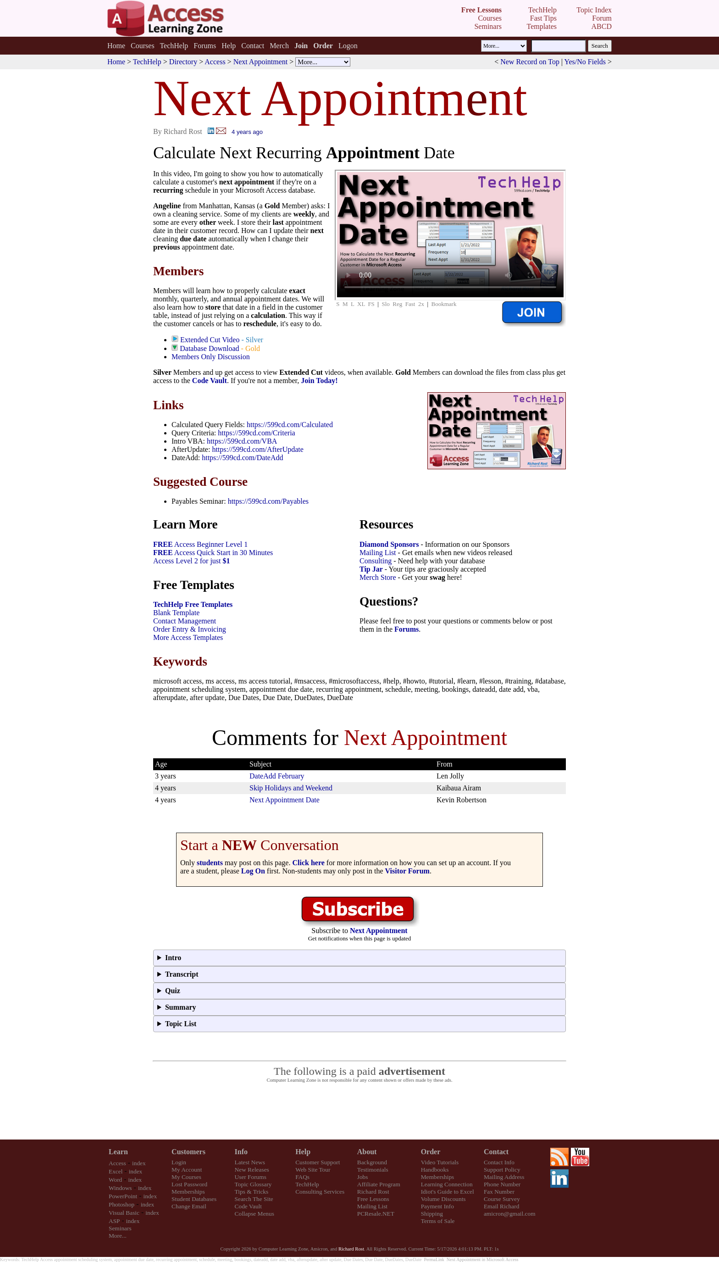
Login (178, 1162)
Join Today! (319, 380)
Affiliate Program (378, 1184)
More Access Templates (188, 637)
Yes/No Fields (585, 62)
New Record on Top (529, 62)
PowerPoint (123, 1196)
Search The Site (254, 1198)
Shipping (432, 1213)
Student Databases (193, 1198)
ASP (114, 1221)
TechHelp (174, 46)
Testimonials (372, 1169)
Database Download (209, 348)
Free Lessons (373, 1198)
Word (115, 1179)
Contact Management (184, 621)
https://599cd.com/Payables (268, 501)
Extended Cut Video (209, 340)
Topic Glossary (253, 1184)
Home (116, 46)
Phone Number (502, 1184)
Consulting (376, 561)
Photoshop (121, 1204)
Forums (205, 46)
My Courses (186, 1176)
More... (118, 1235)
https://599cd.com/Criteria (256, 433)
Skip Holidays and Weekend (290, 788)
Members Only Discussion (210, 357)
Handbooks (435, 1169)
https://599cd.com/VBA (242, 441)
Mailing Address (504, 1176)
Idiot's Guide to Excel (447, 1191)
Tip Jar (371, 569)
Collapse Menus (254, 1213)
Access (215, 62)
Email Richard (501, 1206)
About (367, 1152)
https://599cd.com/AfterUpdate (258, 449)
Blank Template (176, 613)
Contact (252, 46)
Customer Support (317, 1162)
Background (372, 1162)
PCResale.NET (375, 1213)
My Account (186, 1169)
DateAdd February (276, 776)
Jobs (362, 1176)
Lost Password (189, 1184)
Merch (279, 46)
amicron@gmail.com (510, 1213)
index (139, 1163)
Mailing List (378, 552)
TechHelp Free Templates (192, 604)
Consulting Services (319, 1191)
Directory (183, 62)
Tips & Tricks (252, 1191)
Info (241, 1152)
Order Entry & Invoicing (189, 629)
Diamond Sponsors (389, 544)
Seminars (120, 1228)
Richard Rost (373, 1191)
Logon (348, 46)
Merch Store (378, 577)
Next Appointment (260, 62)
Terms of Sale (438, 1221)
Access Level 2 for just (191, 561)
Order (431, 1152)
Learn (118, 1152)
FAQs (302, 1176)
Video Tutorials (440, 1162)
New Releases (252, 1169)
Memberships (188, 1191)
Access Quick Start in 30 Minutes (213, 552)
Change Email (188, 1206)
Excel (115, 1171)
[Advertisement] (359, 1111)
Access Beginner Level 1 (200, 544)
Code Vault (209, 380)
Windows (120, 1187)
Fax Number (499, 1191)
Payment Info (437, 1206)
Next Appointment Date (284, 800)
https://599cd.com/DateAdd (242, 457)
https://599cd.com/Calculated (290, 424)
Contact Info (499, 1162)
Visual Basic (124, 1212)
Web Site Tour (312, 1169)
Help (228, 46)
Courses (143, 46)
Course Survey (502, 1198)
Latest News (250, 1162)
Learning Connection (447, 1184)
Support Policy (502, 1169)
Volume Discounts (443, 1198)
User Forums (250, 1176)
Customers (188, 1152)
